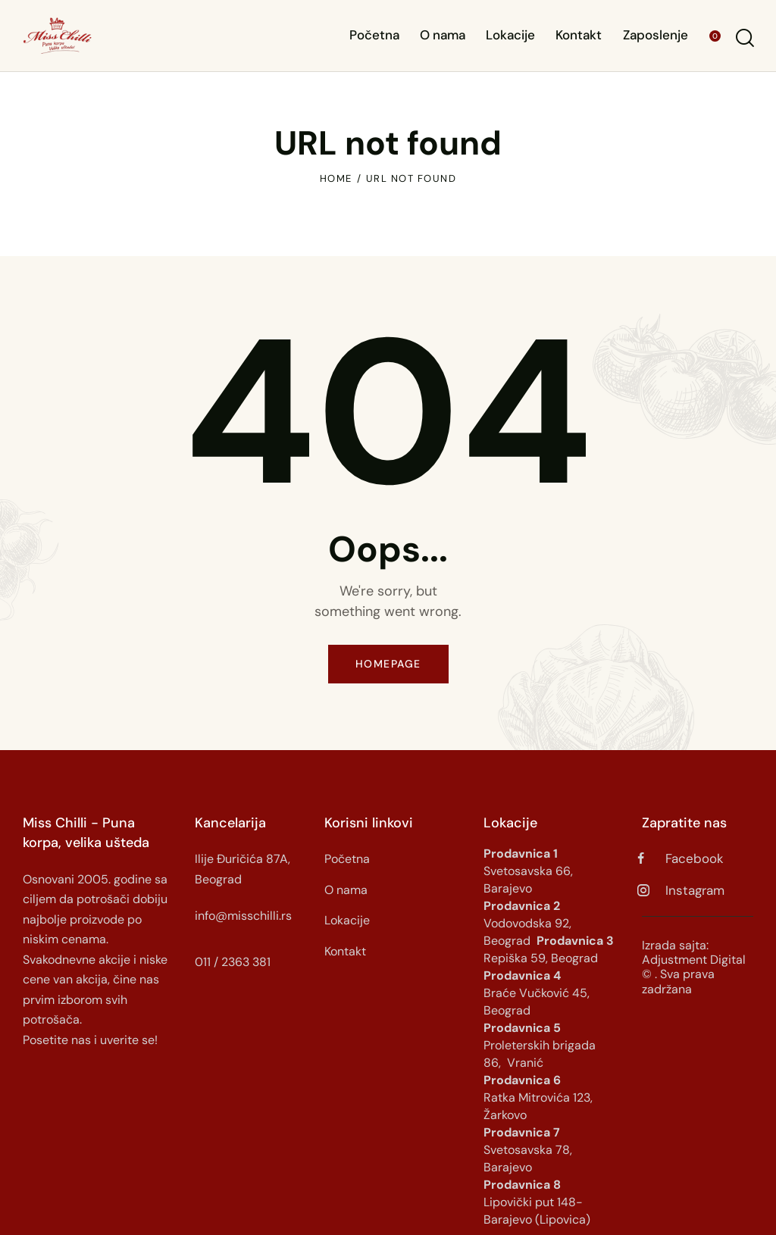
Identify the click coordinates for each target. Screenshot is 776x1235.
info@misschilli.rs (243, 916)
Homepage (388, 664)
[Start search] (743, 38)
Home (336, 178)
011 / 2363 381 (233, 962)
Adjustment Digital (694, 960)
